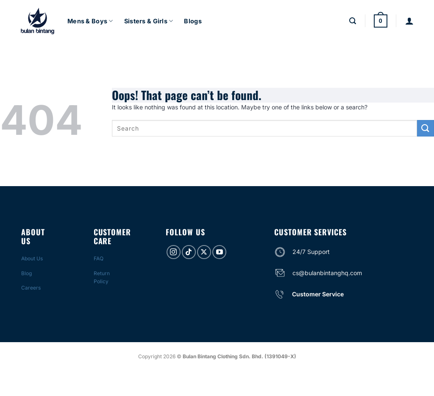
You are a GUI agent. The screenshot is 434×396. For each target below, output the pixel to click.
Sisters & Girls (148, 21)
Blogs (192, 21)
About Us (32, 258)
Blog (26, 273)
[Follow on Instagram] (174, 252)
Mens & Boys (90, 21)
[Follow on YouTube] (219, 252)
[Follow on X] (204, 252)
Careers (31, 287)
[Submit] (425, 128)
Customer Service (318, 294)
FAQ (98, 258)
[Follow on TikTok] (189, 252)
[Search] (352, 21)
